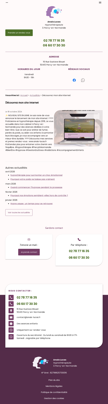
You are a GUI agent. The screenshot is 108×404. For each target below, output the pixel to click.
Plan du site (54, 380)
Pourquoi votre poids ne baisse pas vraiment (32, 179)
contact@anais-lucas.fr (28, 317)
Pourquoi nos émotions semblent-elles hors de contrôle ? (39, 195)
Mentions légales (54, 386)
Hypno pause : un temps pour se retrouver (31, 203)
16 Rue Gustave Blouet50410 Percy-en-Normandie (54, 63)
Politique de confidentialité (54, 392)
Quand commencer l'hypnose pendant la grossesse (36, 187)
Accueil (24, 95)
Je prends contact (29, 252)
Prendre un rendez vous (19, 32)
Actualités (35, 95)
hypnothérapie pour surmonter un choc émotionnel (36, 175)
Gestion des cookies (54, 398)
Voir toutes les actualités (19, 212)
